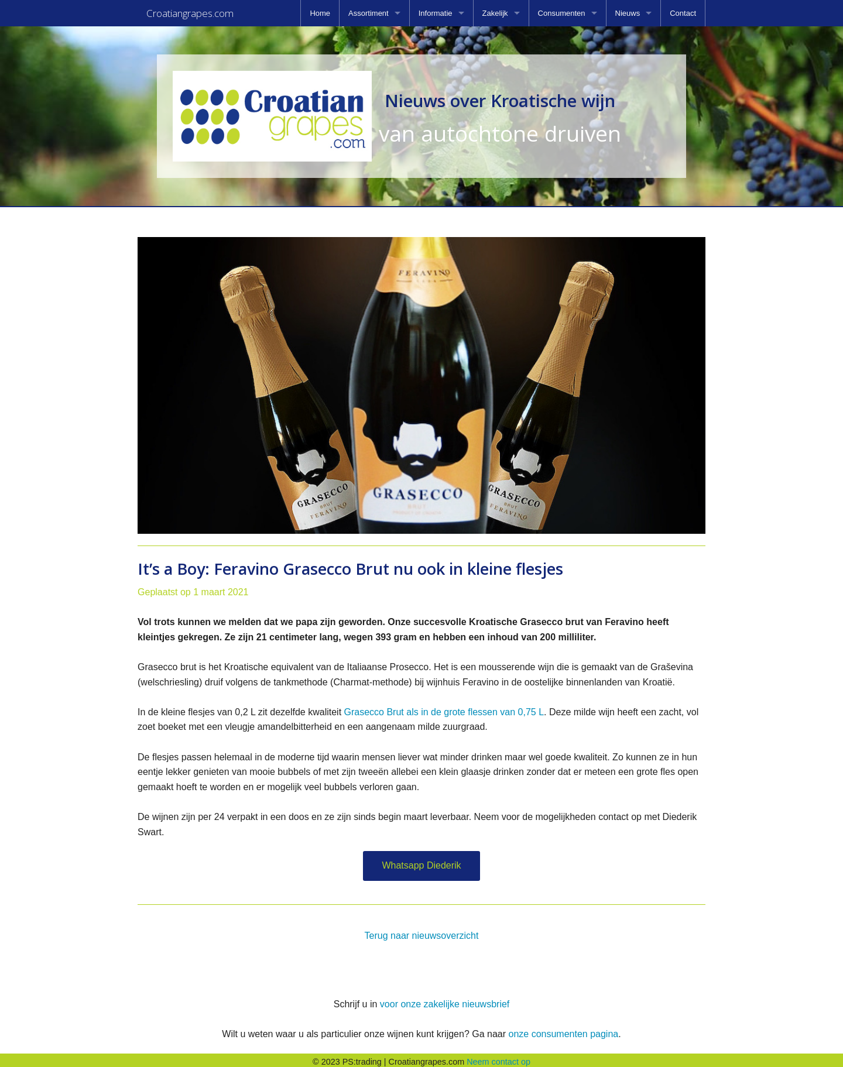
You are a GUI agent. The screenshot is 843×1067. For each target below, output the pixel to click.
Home (320, 13)
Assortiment (368, 13)
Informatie (436, 13)
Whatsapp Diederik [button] (421, 862)
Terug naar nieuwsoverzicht (422, 932)
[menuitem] (320, 13)
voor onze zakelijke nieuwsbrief (444, 1001)
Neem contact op (498, 1058)
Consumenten (561, 13)
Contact (683, 13)
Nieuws (627, 13)
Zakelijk (495, 13)
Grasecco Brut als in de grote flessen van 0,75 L (444, 708)
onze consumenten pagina (563, 1030)
